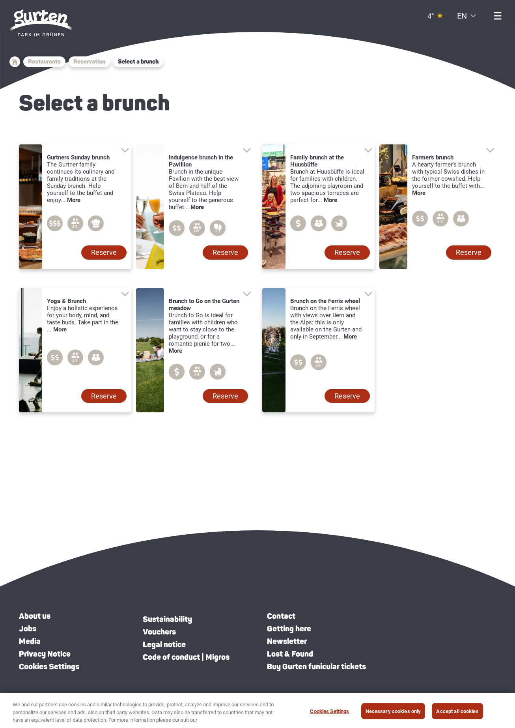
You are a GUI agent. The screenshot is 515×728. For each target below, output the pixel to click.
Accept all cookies (457, 712)
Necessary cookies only (393, 712)
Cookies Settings (49, 666)
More (73, 200)
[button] (104, 252)
